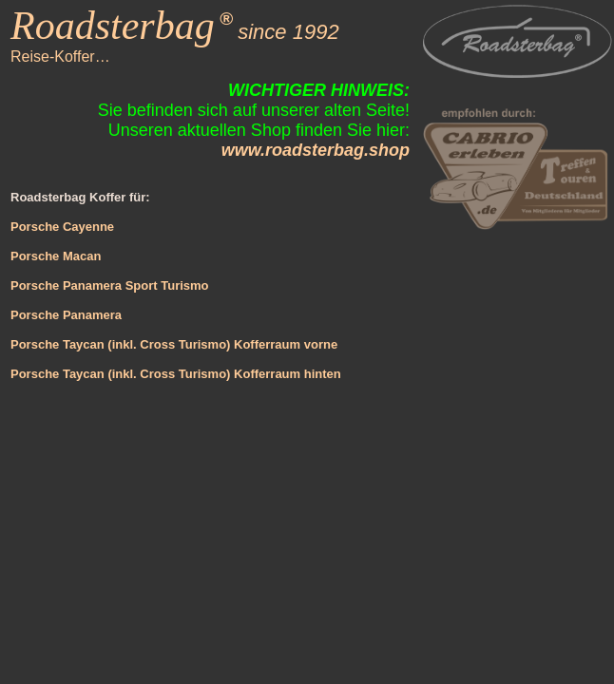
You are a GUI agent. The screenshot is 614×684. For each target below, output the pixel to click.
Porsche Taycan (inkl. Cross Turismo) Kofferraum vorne (173, 344)
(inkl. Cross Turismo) (168, 374)
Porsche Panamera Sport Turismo (109, 285)
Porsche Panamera (66, 315)
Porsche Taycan (57, 374)
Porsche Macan (55, 256)
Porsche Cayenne (62, 226)
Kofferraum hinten (285, 374)
